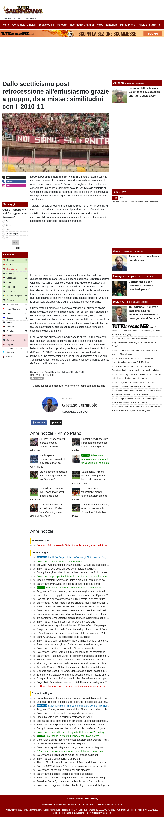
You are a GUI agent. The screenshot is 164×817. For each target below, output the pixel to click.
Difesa (8, 225)
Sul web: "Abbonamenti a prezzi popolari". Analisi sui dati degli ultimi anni (77, 565)
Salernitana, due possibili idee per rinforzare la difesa (66, 568)
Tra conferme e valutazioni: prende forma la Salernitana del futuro (73, 618)
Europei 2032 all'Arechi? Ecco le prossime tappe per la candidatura (74, 766)
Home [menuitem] (6, 24)
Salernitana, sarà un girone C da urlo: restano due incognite (70, 644)
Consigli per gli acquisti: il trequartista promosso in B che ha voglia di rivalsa (79, 572)
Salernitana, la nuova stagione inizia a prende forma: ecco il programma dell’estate (83, 777)
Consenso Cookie (74, 799)
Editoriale (118, 82)
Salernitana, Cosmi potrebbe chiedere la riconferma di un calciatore (74, 640)
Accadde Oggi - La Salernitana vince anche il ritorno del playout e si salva (78, 667)
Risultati (15, 248)
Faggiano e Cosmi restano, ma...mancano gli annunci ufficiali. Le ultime (77, 591)
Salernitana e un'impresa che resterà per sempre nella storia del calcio (82, 705)
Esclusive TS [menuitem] (46, 24)
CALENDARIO (88, 804)
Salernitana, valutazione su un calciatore (59, 561)
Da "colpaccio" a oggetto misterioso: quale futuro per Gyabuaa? (53, 475)
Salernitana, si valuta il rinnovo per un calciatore (68, 736)
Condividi (39, 422)
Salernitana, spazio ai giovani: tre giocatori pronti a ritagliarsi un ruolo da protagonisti (84, 747)
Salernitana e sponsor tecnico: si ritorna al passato (65, 773)
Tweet (56, 422)
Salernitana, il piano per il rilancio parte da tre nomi (65, 713)
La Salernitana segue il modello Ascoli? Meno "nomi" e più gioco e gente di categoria (84, 625)
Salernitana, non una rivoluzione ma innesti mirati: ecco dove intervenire (77, 610)
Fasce (8, 229)
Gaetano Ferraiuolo (42, 375)
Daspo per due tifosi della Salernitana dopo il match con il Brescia (73, 629)
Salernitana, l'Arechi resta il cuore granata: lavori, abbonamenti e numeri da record (83, 602)
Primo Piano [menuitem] (127, 24)
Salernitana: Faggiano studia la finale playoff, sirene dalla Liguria (73, 785)
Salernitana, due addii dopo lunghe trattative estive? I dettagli (71, 732)
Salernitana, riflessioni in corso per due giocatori (64, 770)
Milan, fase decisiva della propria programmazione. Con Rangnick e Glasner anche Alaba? (134, 342)
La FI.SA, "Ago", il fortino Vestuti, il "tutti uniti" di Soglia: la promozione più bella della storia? (94, 557)
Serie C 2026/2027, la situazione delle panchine (63, 637)
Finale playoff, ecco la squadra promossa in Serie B (65, 717)
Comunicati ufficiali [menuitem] (24, 24)
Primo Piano (44, 372)
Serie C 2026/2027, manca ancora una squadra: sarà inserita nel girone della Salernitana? (87, 659)
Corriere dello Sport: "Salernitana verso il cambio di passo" (141, 285)
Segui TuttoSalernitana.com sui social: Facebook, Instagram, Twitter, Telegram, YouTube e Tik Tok (91, 682)
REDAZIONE (60, 804)
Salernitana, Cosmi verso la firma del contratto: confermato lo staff (74, 652)
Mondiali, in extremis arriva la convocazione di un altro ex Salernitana (75, 663)
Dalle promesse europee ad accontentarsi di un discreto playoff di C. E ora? (79, 614)
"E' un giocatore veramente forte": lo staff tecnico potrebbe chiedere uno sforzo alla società (87, 751)
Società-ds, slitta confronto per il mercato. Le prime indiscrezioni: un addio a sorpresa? (85, 720)
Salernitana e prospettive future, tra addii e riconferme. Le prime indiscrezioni (80, 576)
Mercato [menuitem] (62, 24)
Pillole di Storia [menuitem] (147, 24)
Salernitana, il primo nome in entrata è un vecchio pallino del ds (95, 459)
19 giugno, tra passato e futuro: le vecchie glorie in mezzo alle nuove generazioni (82, 674)
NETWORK (47, 804)
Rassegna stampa (123, 276)
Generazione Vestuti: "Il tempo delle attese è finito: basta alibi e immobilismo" (80, 671)
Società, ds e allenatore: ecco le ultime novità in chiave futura (71, 599)
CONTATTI (102, 804)
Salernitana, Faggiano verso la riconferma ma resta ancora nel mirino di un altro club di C (86, 655)
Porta (8, 221)
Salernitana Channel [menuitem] (81, 24)
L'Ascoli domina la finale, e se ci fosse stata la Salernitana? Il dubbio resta (78, 633)
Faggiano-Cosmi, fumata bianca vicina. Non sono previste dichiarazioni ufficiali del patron (86, 709)
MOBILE (112, 804)
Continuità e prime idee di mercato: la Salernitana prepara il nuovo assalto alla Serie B (85, 739)
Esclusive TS (120, 301)
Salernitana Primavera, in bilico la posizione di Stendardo (69, 583)
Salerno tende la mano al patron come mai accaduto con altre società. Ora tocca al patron (87, 606)
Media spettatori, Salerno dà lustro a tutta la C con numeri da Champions (77, 580)
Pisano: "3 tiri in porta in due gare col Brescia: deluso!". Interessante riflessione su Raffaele (87, 762)
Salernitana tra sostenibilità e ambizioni (58, 758)
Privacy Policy (91, 799)
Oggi (115, 197)
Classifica (9, 254)
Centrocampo (12, 233)
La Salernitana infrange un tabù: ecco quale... (62, 743)
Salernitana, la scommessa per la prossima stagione (66, 621)
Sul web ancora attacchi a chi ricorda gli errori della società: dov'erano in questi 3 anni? (85, 698)
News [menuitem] (100, 24)
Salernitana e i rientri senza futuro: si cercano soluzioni (67, 755)
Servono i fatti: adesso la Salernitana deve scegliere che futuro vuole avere (78, 545)
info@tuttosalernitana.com (98, 813)
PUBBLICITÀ (74, 804)
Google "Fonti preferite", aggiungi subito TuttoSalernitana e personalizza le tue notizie (84, 678)
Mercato (117, 251)
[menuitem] (158, 25)
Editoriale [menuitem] (111, 24)
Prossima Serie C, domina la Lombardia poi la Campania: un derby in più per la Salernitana (88, 781)
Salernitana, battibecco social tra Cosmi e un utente (65, 648)
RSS (120, 804)
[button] (15, 242)
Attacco (9, 237)
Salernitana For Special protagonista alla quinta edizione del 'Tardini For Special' (81, 724)
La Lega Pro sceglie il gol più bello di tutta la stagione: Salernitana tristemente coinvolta (85, 702)
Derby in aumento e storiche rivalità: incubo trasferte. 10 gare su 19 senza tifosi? (82, 728)
